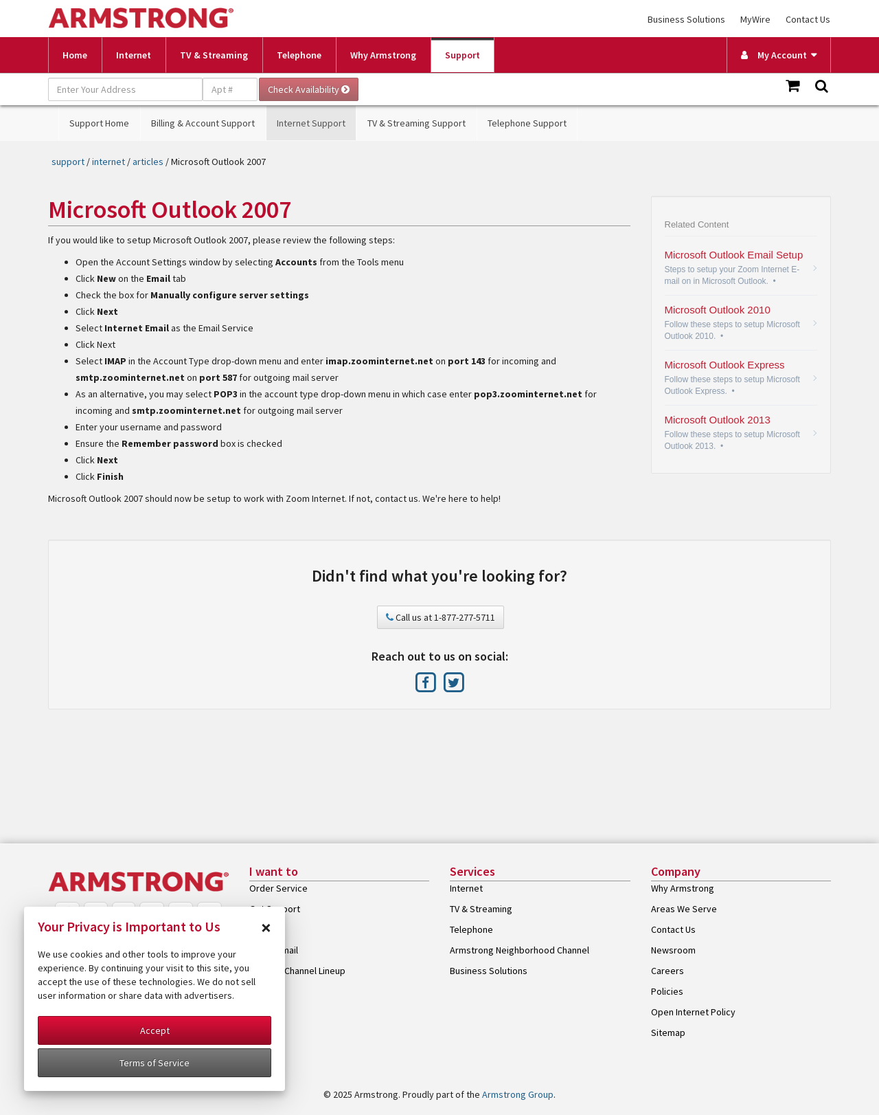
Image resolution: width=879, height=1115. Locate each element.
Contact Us (808, 19)
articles (148, 161)
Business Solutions (686, 19)
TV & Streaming (214, 55)
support (68, 161)
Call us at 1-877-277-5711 (440, 617)
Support (462, 55)
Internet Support (311, 123)
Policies (667, 991)
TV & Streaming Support (416, 123)
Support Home (99, 123)
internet (108, 161)
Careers (667, 970)
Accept (155, 1030)
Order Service (278, 888)
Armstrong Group (517, 1094)
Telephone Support (527, 123)
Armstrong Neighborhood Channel (519, 950)
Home (74, 55)
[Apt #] (230, 89)
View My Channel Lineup (297, 970)
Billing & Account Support (203, 123)
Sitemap (668, 1032)
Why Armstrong (383, 55)
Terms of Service (154, 1063)
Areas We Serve (684, 909)
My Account (774, 55)
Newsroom (673, 950)
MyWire (755, 19)
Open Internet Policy (693, 1012)
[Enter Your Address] (125, 89)
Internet (133, 55)
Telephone (299, 55)
